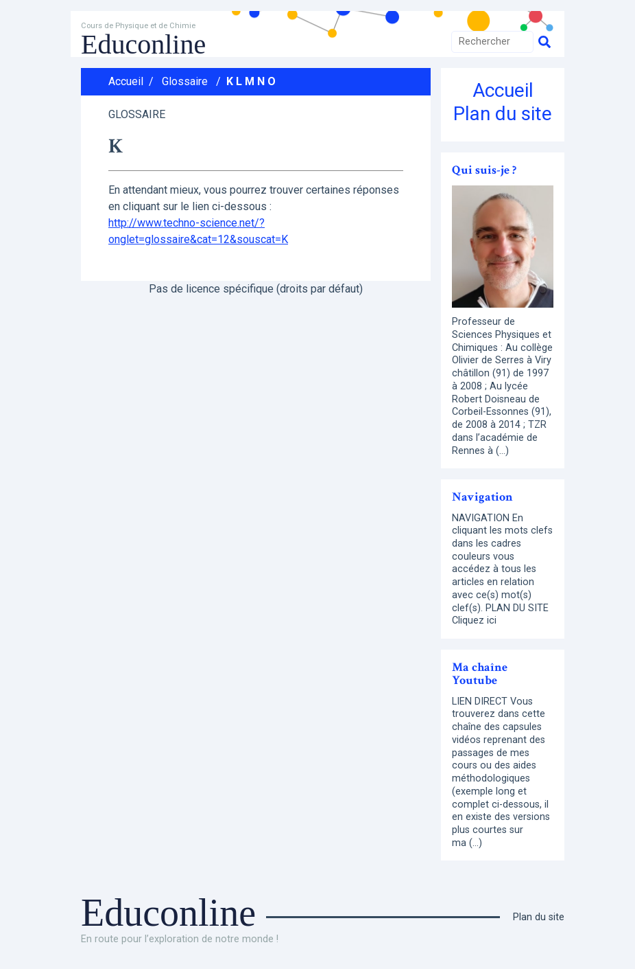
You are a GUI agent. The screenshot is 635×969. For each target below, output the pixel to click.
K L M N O (251, 81)
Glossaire (185, 81)
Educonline (143, 44)
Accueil (125, 81)
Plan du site (502, 113)
